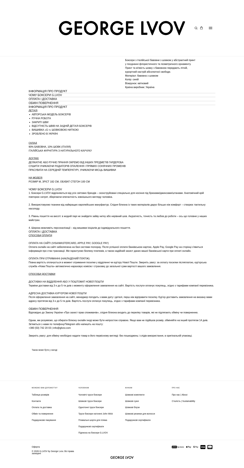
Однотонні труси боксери (91, 407)
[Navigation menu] (210, 28)
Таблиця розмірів (40, 394)
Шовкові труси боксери (90, 401)
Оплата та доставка (42, 407)
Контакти (36, 401)
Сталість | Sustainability (183, 401)
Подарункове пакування (44, 420)
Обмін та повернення (42, 413)
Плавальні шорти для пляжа (92, 420)
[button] (196, 27)
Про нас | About (179, 394)
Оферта (36, 447)
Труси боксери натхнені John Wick (95, 413)
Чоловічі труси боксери (90, 394)
